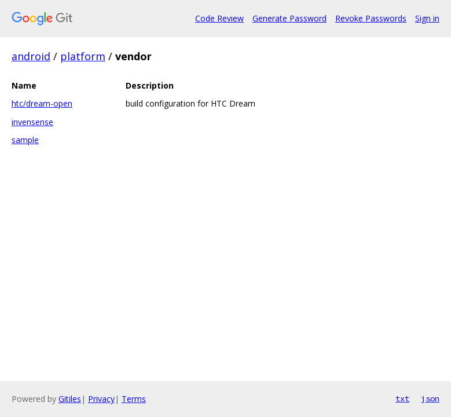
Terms (134, 398)
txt (402, 398)
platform (82, 56)
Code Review (219, 18)
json (430, 398)
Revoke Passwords (370, 18)
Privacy (101, 398)
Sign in (427, 18)
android (31, 56)
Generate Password (289, 18)
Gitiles (69, 398)
